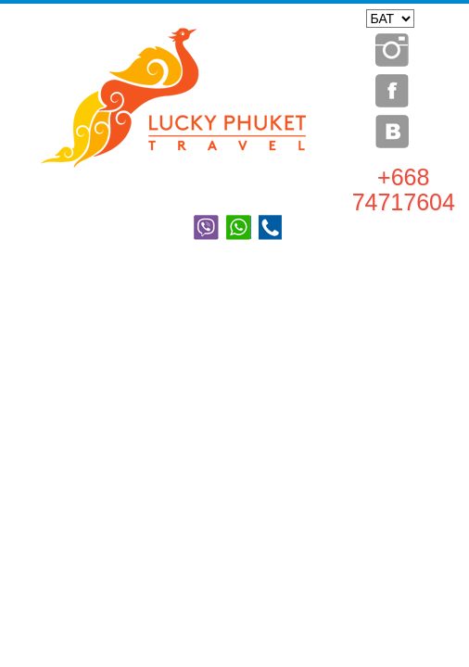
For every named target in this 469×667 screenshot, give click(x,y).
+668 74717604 (403, 189)
